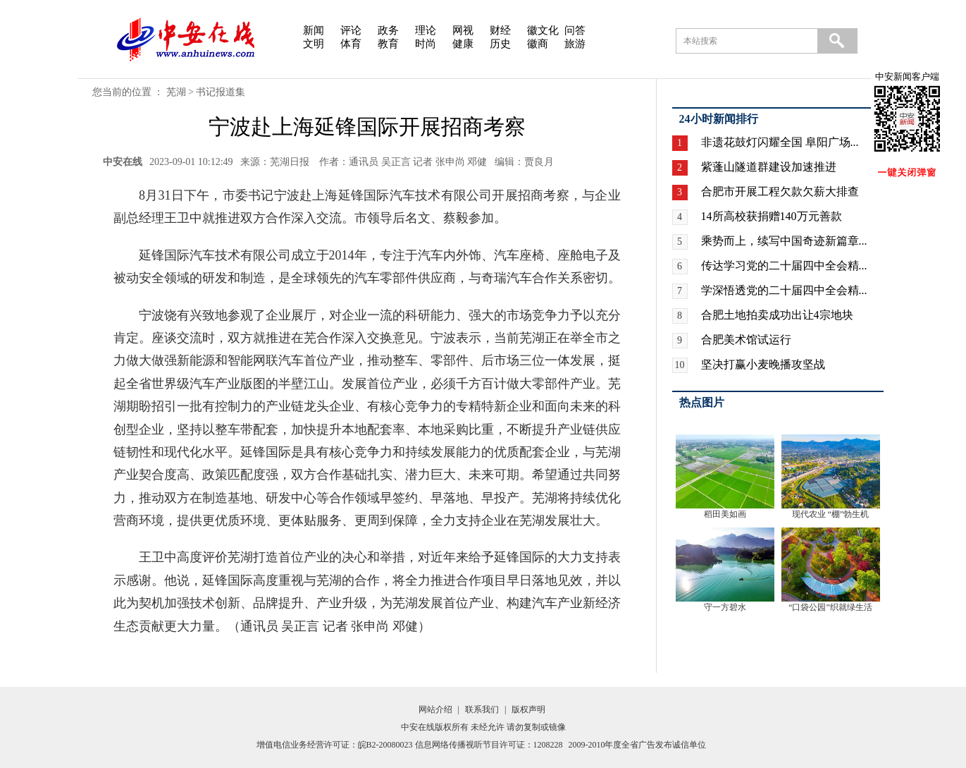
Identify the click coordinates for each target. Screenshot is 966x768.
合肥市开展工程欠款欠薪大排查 (780, 191)
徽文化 (543, 30)
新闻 (313, 30)
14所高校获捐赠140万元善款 (771, 216)
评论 (350, 30)
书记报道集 (220, 92)
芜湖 (176, 92)
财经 (500, 30)
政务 (388, 30)
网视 (462, 30)
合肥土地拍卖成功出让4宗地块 (777, 315)
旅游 (575, 43)
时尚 (425, 43)
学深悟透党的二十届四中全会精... (784, 290)
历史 (500, 43)
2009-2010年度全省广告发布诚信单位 (638, 745)
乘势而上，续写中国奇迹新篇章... (784, 241)
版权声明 (528, 709)
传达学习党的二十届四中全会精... (784, 266)
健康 (462, 43)
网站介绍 (435, 709)
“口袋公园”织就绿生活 (830, 607)
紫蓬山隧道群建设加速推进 (768, 167)
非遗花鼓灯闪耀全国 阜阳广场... (780, 142)
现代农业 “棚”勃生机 (830, 514)
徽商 (537, 43)
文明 (313, 43)
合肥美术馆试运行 (746, 340)
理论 (425, 30)
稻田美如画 (725, 514)
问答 (575, 30)
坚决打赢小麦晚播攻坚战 (763, 364)
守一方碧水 (725, 607)
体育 (350, 43)
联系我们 (482, 709)
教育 (388, 43)
